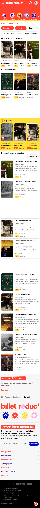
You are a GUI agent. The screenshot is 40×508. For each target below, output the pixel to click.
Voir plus (4, 390)
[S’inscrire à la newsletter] (34, 444)
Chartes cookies (8, 494)
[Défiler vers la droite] (38, 16)
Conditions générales (10, 488)
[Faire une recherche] (30, 2)
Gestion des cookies (10, 499)
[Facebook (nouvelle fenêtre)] (5, 415)
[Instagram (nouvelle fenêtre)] (24, 415)
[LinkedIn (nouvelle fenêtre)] (34, 415)
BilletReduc (5, 397)
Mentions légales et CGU (11, 492)
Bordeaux (16, 397)
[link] (4, 16)
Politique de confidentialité (12, 490)
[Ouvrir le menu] (3, 2)
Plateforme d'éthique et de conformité (16, 496)
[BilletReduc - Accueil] (14, 3)
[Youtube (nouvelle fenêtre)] (15, 415)
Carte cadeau (6, 468)
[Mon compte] (36, 3)
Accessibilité (7, 498)
